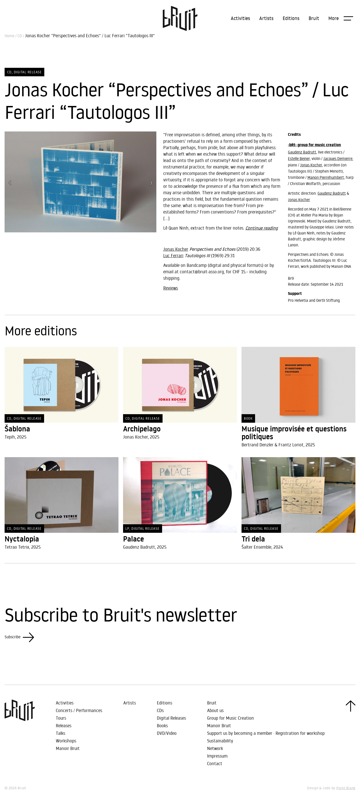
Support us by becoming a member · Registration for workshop (266, 733)
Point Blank (345, 788)
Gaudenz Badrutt (302, 152)
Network (215, 748)
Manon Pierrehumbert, (326, 177)
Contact (214, 763)
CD (19, 35)
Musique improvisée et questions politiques (294, 433)
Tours (61, 718)
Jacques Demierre (337, 158)
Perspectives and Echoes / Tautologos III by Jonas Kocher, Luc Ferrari (222, 239)
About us (215, 710)
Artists (266, 18)
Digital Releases (171, 718)
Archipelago (142, 429)
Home (9, 35)
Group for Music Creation (230, 718)
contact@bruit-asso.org (202, 271)
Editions (291, 18)
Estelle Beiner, (299, 158)
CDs (160, 710)
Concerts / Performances (79, 710)
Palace (133, 539)
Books (162, 725)
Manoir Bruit (68, 748)
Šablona (17, 429)
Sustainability (220, 741)
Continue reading (261, 228)
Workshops (66, 741)
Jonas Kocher (175, 249)
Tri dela (253, 539)
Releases (63, 725)
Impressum (217, 756)
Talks (60, 733)
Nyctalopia (22, 539)
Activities (240, 18)
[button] (340, 18)
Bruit (314, 18)
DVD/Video (167, 733)
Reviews (170, 288)
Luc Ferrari (173, 255)
